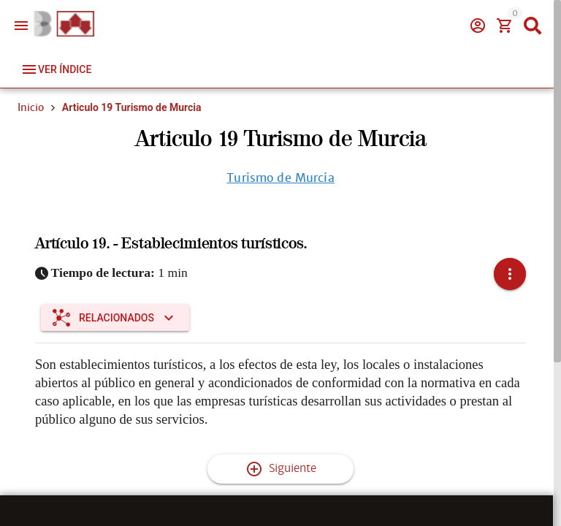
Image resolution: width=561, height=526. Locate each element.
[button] (510, 274)
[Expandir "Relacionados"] (115, 318)
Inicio (31, 107)
